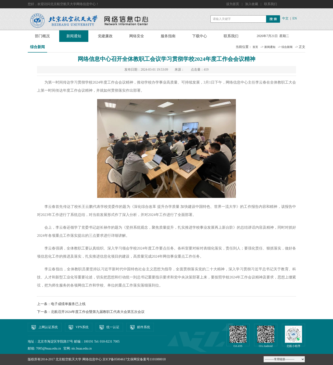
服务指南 (168, 36)
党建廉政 (105, 36)
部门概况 (42, 36)
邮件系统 (143, 327)
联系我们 (270, 4)
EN (295, 18)
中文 (285, 18)
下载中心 (199, 36)
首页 (255, 47)
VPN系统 (82, 327)
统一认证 (112, 327)
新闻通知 (73, 36)
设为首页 (233, 4)
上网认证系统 (48, 327)
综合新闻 (287, 47)
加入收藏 (252, 4)
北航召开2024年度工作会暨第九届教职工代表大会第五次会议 (98, 312)
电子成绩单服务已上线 (68, 304)
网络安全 (136, 36)
